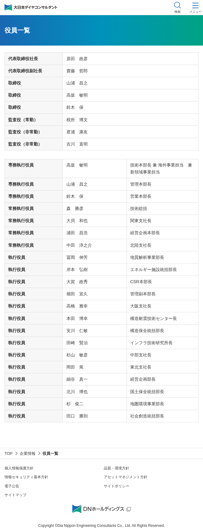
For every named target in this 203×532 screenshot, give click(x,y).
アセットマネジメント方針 (125, 477)
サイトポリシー (116, 486)
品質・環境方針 (116, 468)
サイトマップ (15, 495)
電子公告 (12, 486)
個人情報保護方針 (19, 468)
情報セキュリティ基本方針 (26, 477)
